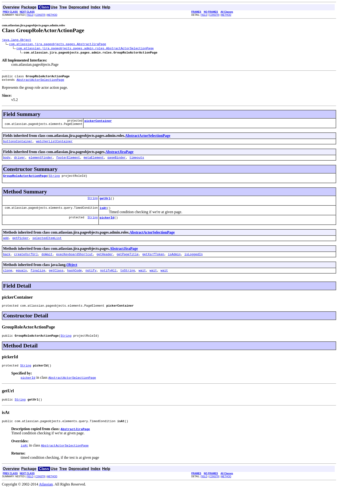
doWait (47, 262)
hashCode (74, 279)
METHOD (52, 15)
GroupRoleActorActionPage (25, 180)
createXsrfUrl (26, 262)
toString (127, 279)
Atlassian (46, 497)
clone (7, 279)
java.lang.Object (16, 40)
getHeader (104, 262)
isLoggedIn (193, 262)
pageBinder (117, 161)
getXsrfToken (153, 262)
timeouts (136, 161)
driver (19, 161)
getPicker (20, 245)
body (6, 161)
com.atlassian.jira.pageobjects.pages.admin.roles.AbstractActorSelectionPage (85, 49)
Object (71, 273)
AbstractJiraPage (119, 155)
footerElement (68, 161)
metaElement (94, 161)
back (6, 262)
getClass (56, 279)
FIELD (30, 15)
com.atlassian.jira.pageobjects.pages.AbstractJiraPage (57, 44)
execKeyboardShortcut (74, 262)
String (54, 180)
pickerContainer (98, 123)
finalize (38, 279)
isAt (103, 214)
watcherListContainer (54, 145)
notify (90, 279)
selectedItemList (47, 245)
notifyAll (108, 279)
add (5, 245)
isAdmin (174, 262)
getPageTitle (128, 262)
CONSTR (40, 15)
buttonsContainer (17, 145)
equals (21, 279)
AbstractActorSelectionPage (40, 82)
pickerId (107, 224)
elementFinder (40, 161)
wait (142, 279)
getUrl (105, 204)
